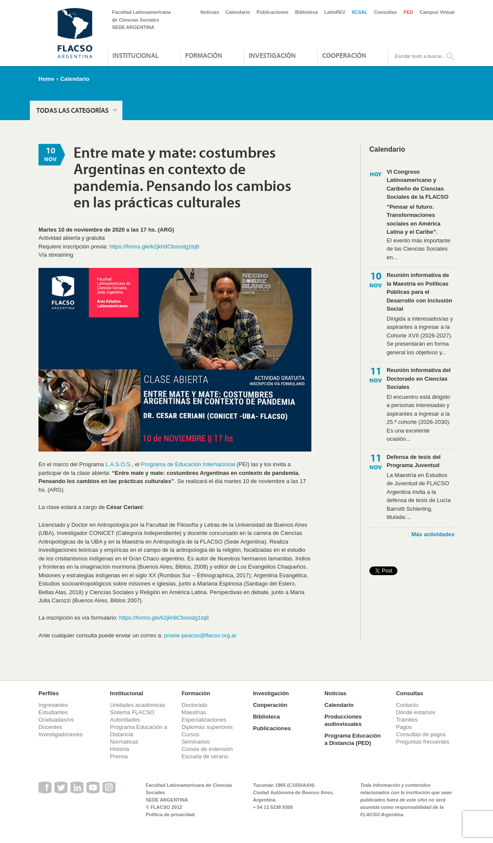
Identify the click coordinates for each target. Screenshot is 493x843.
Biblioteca (306, 12)
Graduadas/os (56, 719)
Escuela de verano (205, 756)
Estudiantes (53, 712)
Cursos (190, 734)
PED (408, 12)
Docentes (50, 727)
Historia (119, 749)
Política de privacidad (170, 814)
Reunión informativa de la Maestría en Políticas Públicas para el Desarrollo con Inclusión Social (419, 292)
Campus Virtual (437, 12)
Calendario (237, 12)
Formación (203, 55)
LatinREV (335, 12)
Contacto (407, 705)
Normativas (124, 741)
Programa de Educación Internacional (188, 464)
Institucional (135, 55)
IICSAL (360, 12)
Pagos (404, 727)
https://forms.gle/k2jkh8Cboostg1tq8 (154, 246)
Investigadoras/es (60, 734)
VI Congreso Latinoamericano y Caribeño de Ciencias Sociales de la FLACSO (417, 184)
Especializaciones (204, 719)
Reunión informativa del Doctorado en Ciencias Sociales (419, 378)
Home (46, 79)
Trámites (407, 719)
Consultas (385, 12)
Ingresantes (53, 705)
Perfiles (48, 693)
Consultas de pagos (421, 734)
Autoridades (125, 719)
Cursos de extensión (207, 749)
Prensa (119, 756)
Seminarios (196, 741)
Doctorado (195, 705)
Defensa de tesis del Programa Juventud (414, 461)
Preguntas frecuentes (423, 741)
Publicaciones (272, 12)
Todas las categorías (72, 110)
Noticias (210, 12)
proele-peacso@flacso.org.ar (200, 635)
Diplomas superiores (207, 727)
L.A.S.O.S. (119, 464)
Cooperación (344, 55)
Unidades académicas (137, 705)
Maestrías (194, 712)
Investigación (272, 55)
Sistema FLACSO (132, 712)
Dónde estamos (415, 712)
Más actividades (433, 534)
